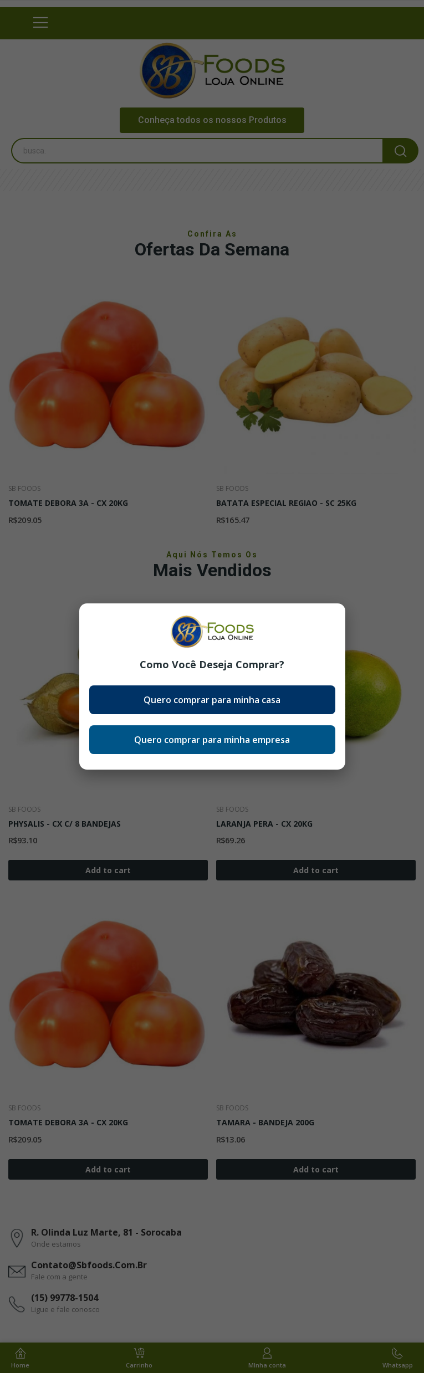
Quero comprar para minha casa (212, 700)
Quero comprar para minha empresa (212, 740)
